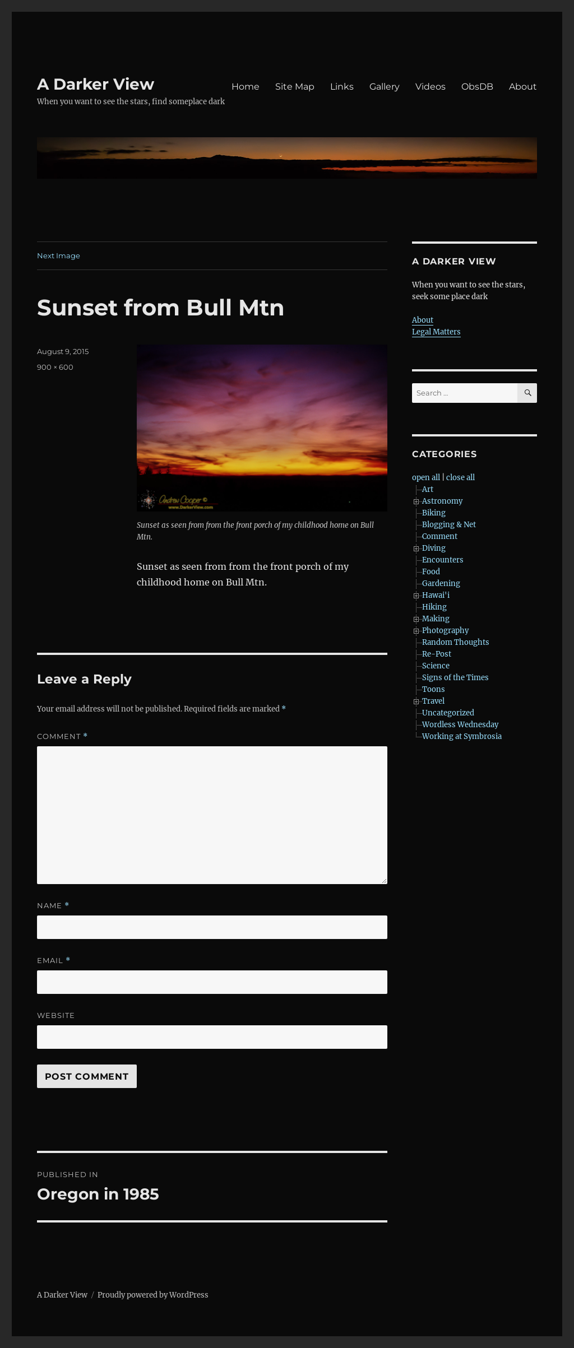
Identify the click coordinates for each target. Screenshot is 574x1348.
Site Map (294, 86)
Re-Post (436, 654)
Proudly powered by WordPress (153, 1295)
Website (56, 1015)
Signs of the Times (455, 677)
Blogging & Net (449, 524)
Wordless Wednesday (460, 724)
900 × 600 (55, 366)
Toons (433, 689)
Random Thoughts (455, 642)
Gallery (384, 86)
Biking (434, 513)
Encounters (443, 560)
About (523, 86)
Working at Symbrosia (462, 736)
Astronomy (442, 501)
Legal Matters (436, 332)
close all (460, 477)
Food (431, 572)
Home (246, 86)
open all (426, 477)
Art (427, 489)
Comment (62, 736)
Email (54, 960)
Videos (430, 86)
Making (436, 619)
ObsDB (477, 86)
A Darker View (95, 84)
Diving (434, 548)
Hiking (434, 607)
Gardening (441, 583)
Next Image (58, 255)
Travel (433, 701)
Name (53, 905)
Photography (445, 630)
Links (342, 86)
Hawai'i (436, 595)
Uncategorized (448, 713)
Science (436, 666)
